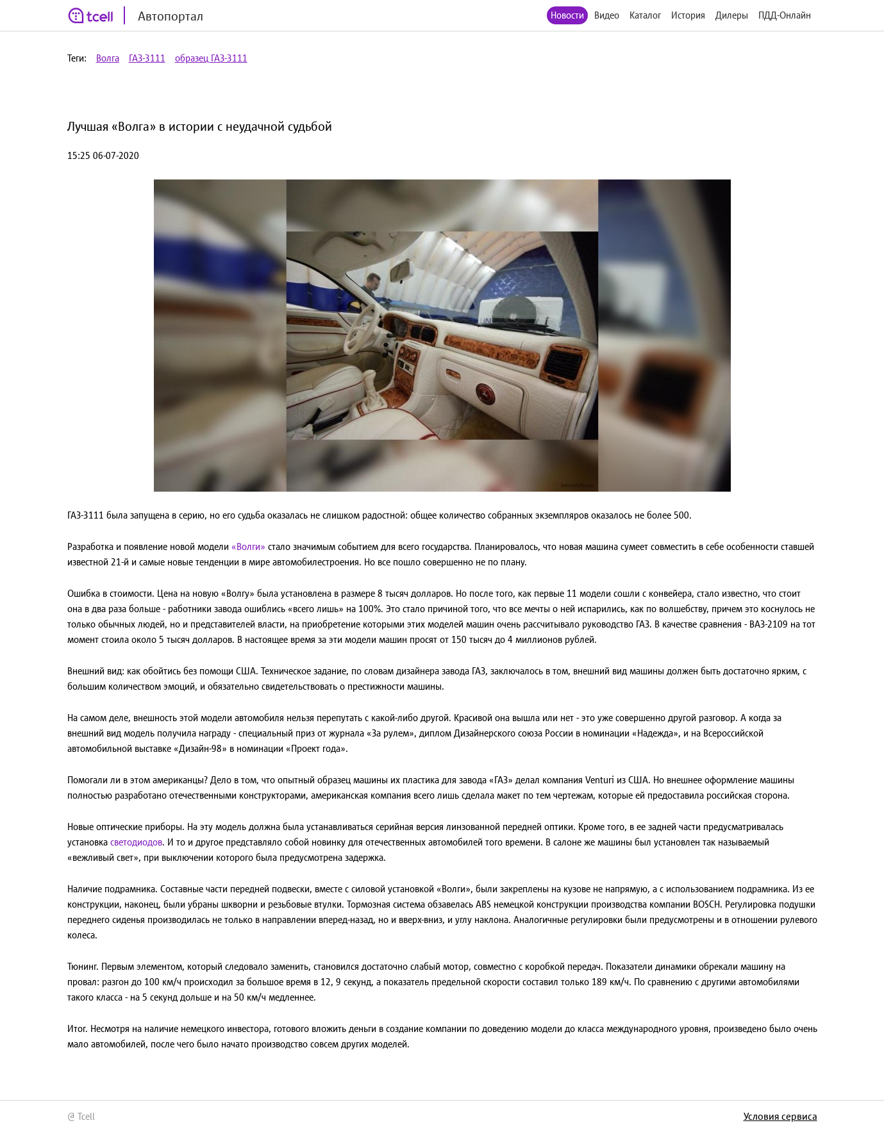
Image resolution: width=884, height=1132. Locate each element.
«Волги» (248, 546)
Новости (567, 15)
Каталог (645, 15)
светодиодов (136, 842)
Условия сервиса (780, 1116)
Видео (606, 15)
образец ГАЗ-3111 (211, 58)
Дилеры (731, 15)
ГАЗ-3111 (147, 58)
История (688, 15)
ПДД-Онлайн (784, 15)
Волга (107, 58)
